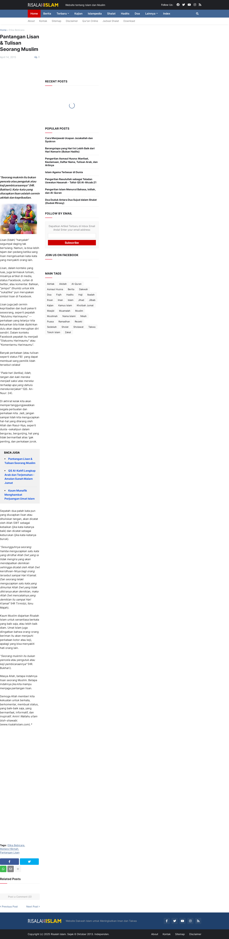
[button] (197, 14)
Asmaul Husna (55, 289)
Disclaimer (72, 20)
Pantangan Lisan (10, 852)
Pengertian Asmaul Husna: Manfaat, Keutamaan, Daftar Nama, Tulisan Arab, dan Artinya (71, 161)
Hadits (70, 294)
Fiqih (59, 294)
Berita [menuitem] (47, 13)
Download (129, 20)
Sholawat (78, 326)
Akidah (63, 283)
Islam (70, 300)
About (31, 20)
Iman (60, 300)
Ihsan (50, 300)
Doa (49, 294)
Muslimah (52, 316)
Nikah (83, 316)
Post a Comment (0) (20, 896)
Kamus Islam (65, 305)
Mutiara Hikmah (9, 849)
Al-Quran (77, 283)
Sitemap (56, 20)
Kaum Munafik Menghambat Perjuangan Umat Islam (19, 494)
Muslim (79, 310)
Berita (71, 289)
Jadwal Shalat (111, 20)
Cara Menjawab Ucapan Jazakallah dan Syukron (69, 140)
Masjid (50, 310)
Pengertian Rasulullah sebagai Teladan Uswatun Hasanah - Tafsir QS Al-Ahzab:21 (70, 181)
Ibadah (91, 294)
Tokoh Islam (53, 332)
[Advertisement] (20, 117)
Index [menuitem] (166, 13)
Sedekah (52, 326)
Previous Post (10, 906)
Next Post (32, 906)
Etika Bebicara (16, 29)
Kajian (50, 305)
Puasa (50, 321)
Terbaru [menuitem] (62, 13)
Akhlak (50, 283)
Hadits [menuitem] (125, 13)
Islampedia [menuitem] (95, 13)
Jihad (81, 300)
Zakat (68, 332)
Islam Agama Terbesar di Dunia (64, 172)
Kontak (43, 20)
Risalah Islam (58, 934)
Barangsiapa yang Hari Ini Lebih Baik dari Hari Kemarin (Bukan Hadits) (70, 150)
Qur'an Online (90, 20)
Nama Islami (68, 316)
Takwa (91, 326)
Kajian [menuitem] (78, 13)
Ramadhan (64, 321)
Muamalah (64, 310)
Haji (80, 294)
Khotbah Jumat (85, 305)
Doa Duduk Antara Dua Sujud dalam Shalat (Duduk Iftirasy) (71, 201)
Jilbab (92, 300)
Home (3, 29)
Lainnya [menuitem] (150, 13)
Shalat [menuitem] (111, 13)
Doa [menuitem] (137, 13)
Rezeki (78, 321)
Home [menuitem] (34, 13)
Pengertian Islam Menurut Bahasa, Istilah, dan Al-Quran (70, 191)
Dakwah (83, 289)
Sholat (65, 326)
